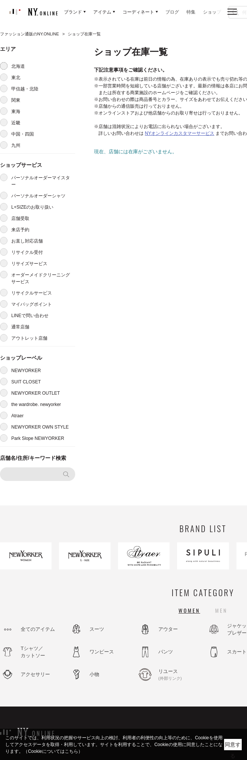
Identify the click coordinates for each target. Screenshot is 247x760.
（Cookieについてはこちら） (52, 751)
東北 (15, 77)
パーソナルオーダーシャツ (38, 195)
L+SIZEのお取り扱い (32, 207)
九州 (15, 145)
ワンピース (101, 652)
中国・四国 (22, 134)
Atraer (17, 415)
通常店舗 (20, 327)
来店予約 (20, 229)
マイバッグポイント (31, 304)
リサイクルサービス (31, 293)
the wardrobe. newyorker (36, 404)
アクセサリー (35, 674)
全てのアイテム (38, 629)
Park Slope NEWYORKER (37, 438)
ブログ (172, 12)
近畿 (15, 122)
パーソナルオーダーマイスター (40, 181)
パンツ (165, 652)
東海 (15, 111)
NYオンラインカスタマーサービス (179, 133)
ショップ (212, 12)
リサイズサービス (29, 263)
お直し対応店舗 (27, 241)
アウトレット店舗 (29, 338)
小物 (94, 674)
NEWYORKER (26, 370)
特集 (190, 12)
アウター (168, 629)
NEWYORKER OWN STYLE (40, 427)
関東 (15, 100)
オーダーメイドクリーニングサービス (40, 278)
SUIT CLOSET (26, 382)
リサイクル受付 (27, 252)
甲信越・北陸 (24, 89)
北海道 (18, 66)
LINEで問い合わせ (29, 315)
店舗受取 (20, 218)
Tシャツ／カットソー (33, 652)
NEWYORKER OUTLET (35, 393)
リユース (178, 674)
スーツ (96, 629)
